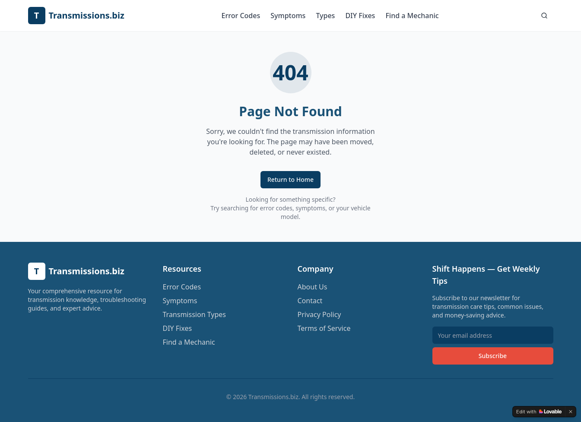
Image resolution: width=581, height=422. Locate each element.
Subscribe (493, 356)
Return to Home (290, 179)
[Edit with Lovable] (539, 411)
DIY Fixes (360, 15)
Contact (310, 300)
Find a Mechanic (411, 15)
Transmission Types (194, 314)
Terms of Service (324, 328)
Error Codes (241, 15)
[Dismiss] (570, 411)
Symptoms (287, 15)
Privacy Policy (319, 314)
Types (325, 15)
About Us (312, 287)
